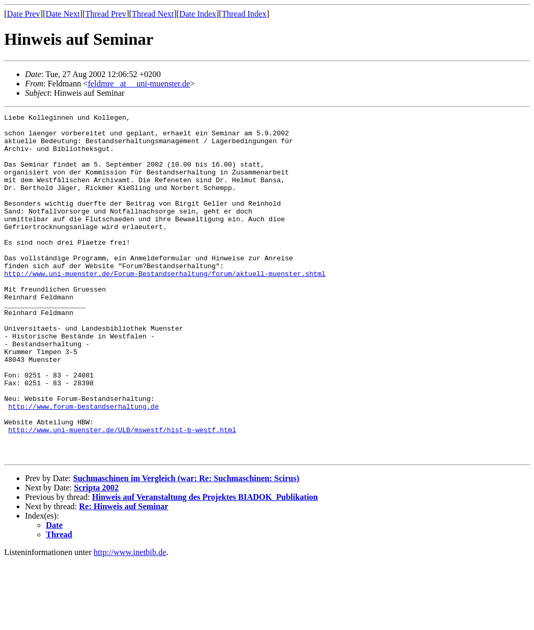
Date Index (197, 13)
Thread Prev (105, 13)
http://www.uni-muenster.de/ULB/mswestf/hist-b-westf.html (122, 493)
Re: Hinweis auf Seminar (123, 575)
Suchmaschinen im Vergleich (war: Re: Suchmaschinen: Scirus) (186, 547)
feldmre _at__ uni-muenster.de (139, 83)
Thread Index (244, 13)
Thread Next (153, 13)
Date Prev (23, 13)
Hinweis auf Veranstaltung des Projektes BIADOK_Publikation (205, 565)
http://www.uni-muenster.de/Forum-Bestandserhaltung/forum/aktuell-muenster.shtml (164, 306)
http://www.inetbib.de (130, 620)
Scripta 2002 (96, 556)
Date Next (63, 13)
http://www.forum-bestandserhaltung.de (83, 465)
